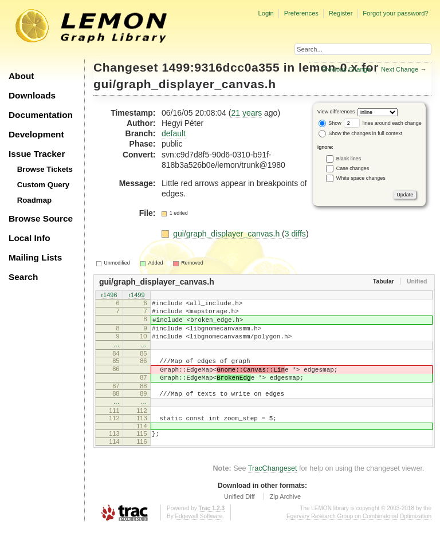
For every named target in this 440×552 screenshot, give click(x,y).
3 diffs (295, 233)
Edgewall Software (198, 540)
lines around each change (383, 123)
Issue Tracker (37, 154)
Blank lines (349, 158)
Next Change (399, 69)
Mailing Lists (35, 257)
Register (341, 13)
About (21, 76)
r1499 (136, 295)
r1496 (109, 295)
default (174, 133)
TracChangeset (272, 492)
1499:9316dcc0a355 (221, 67)
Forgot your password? (395, 13)
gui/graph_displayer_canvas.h (184, 83)
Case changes (353, 168)
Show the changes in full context (361, 133)
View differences (336, 112)
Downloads (32, 95)
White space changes (361, 177)
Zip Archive (285, 520)
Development (36, 134)
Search (23, 277)
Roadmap (34, 200)
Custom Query (43, 184)
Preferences (301, 13)
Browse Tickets (45, 169)
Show (330, 123)
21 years (246, 112)
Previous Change (346, 69)
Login (265, 13)
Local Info (29, 238)
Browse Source (41, 218)
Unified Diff (239, 520)
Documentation (41, 115)
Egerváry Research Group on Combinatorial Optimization (358, 540)
